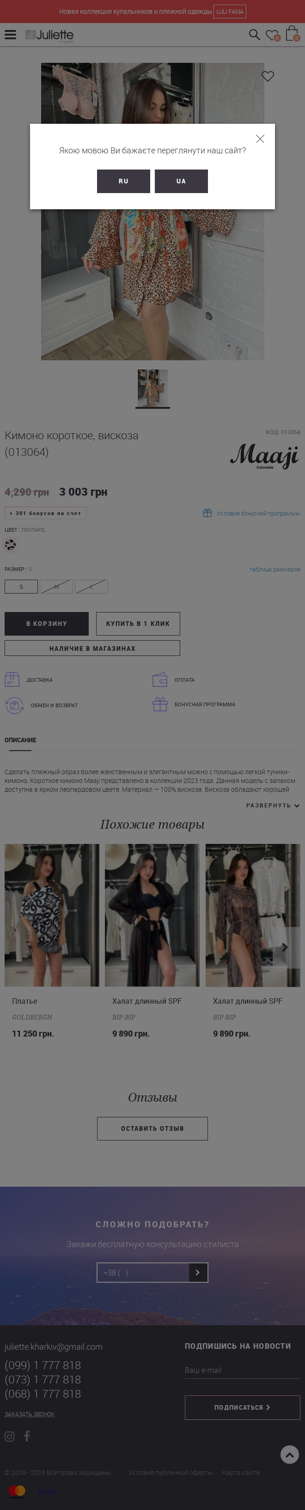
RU (124, 181)
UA (181, 181)
